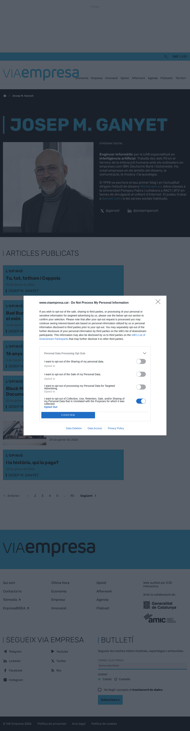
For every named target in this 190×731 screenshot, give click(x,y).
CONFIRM (68, 415)
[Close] (159, 302)
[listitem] (95, 353)
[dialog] (95, 365)
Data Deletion (74, 428)
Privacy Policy (116, 428)
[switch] (141, 361)
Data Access (95, 428)
